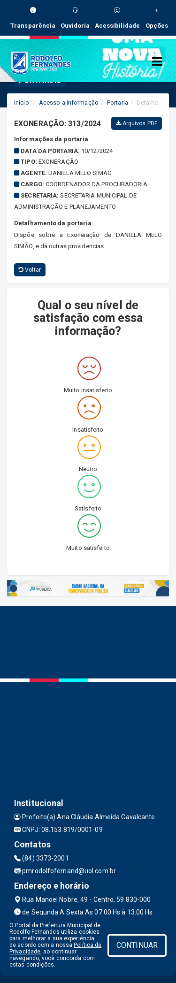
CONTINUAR (137, 945)
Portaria (117, 102)
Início (21, 102)
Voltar (30, 270)
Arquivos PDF (136, 123)
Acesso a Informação (69, 102)
